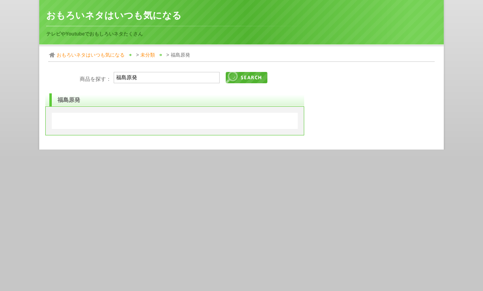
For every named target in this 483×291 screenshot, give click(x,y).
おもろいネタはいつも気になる (114, 16)
